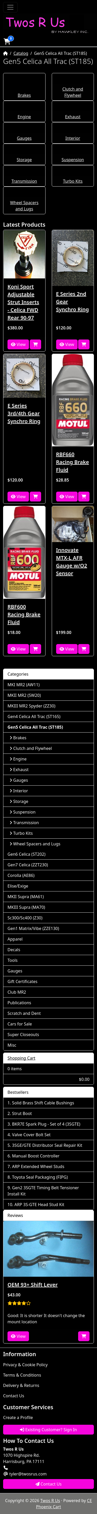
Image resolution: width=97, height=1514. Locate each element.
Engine (24, 117)
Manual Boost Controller (35, 1156)
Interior (72, 138)
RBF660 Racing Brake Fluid (72, 462)
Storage (24, 160)
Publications (19, 1003)
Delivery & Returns (21, 1385)
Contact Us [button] (48, 1484)
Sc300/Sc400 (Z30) (25, 918)
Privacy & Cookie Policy (25, 1365)
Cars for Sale (20, 1024)
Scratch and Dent (24, 1013)
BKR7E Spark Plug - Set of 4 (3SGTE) (46, 1124)
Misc (12, 1045)
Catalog (20, 53)
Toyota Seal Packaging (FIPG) (40, 1177)
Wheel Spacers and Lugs (35, 844)
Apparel (15, 939)
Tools (13, 960)
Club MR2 (17, 992)
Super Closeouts (23, 1034)
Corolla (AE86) (21, 875)
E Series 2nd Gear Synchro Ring (72, 301)
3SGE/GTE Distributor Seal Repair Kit (47, 1145)
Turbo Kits (73, 181)
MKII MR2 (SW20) (24, 695)
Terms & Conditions (22, 1375)
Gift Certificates (23, 981)
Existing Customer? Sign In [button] (48, 1429)
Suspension (73, 160)
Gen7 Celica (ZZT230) (28, 865)
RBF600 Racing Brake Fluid (24, 614)
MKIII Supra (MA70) (26, 907)
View (18, 344)
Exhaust (72, 117)
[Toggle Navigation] (10, 7)
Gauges (24, 138)
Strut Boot (22, 1113)
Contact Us (13, 1396)
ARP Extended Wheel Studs (38, 1166)
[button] (7, 41)
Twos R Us (50, 1500)
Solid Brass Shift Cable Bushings (43, 1103)
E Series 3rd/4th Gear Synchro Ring (24, 413)
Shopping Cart (21, 1058)
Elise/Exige (18, 886)
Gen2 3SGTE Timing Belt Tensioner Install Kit (43, 1191)
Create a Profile (18, 1417)
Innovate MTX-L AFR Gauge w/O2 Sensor (71, 561)
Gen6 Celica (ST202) (27, 854)
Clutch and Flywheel (31, 748)
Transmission (24, 181)
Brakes (24, 95)
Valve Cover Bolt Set (31, 1135)
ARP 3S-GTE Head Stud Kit (39, 1204)
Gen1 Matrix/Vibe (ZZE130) (33, 928)
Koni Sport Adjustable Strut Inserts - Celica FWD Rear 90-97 (23, 302)
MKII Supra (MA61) (26, 896)
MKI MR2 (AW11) (24, 685)
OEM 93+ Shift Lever (33, 1284)
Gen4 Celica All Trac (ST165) (34, 716)
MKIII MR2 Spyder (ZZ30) (31, 706)
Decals (14, 949)
